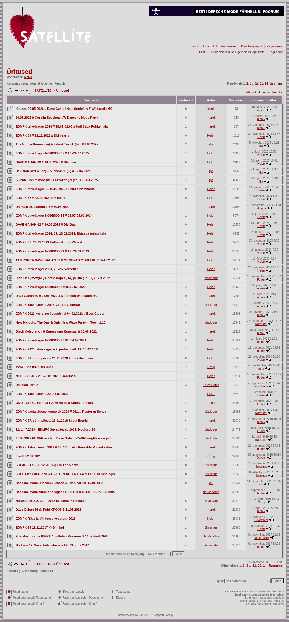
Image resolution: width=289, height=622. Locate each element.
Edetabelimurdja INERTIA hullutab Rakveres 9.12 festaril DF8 (61, 536)
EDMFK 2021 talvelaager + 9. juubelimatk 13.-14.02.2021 (57, 349)
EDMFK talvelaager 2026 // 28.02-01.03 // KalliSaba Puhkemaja (62, 126)
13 (261, 83)
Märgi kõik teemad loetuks (264, 92)
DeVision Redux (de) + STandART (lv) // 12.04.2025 (53, 171)
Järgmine (276, 83)
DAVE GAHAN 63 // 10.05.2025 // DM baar (46, 162)
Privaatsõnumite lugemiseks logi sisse (238, 52)
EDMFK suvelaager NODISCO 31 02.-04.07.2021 (51, 340)
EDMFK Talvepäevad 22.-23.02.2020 (42, 394)
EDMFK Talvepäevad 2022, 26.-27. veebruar (48, 304)
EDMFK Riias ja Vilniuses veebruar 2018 (46, 518)
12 (256, 83)
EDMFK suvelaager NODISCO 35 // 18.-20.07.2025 (52, 153)
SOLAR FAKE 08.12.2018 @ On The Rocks (47, 465)
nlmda (211, 108)
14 (266, 83)
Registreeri (274, 46)
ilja (211, 144)
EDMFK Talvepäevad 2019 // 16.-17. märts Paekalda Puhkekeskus (64, 447)
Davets (261, 457)
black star (211, 278)
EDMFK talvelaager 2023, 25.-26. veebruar (47, 269)
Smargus (211, 465)
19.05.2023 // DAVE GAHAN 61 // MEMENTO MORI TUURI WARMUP (65, 260)
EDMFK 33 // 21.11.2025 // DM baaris (42, 135)
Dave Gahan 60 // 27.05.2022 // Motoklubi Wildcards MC (57, 295)
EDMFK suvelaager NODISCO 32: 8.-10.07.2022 (51, 287)
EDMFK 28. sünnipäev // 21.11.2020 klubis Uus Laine (55, 358)
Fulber (261, 279)
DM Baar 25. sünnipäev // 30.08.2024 (43, 206)
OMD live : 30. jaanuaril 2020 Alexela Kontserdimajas (55, 402)
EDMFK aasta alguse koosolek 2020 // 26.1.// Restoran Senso (61, 411)
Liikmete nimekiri (225, 46)
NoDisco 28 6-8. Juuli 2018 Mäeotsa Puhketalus (51, 500)
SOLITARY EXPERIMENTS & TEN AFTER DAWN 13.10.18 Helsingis (65, 474)
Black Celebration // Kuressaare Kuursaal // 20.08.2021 (56, 331)
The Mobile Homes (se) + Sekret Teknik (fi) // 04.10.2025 (57, 144)
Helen (211, 135)
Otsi (206, 46)
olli (211, 483)
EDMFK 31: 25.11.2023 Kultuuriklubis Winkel (49, 242)
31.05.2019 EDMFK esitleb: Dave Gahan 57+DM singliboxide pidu (64, 438)
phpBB (132, 615)
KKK (195, 46)
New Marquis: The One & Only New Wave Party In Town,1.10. (61, 322)
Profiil (203, 52)
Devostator (211, 500)
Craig (211, 367)
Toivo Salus (211, 385)
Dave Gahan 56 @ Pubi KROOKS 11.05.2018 (48, 509)
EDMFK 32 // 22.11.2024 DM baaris (41, 197)
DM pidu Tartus (27, 385)
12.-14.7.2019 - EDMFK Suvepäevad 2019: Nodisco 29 (55, 429)
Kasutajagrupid (251, 46)
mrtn (261, 368)
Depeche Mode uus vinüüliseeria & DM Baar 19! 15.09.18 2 (59, 483)
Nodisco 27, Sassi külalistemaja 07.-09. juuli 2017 (52, 545)
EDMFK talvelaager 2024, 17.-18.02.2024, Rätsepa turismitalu (61, 233)
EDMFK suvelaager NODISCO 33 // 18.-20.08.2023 (52, 251)
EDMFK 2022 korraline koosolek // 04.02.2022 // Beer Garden (60, 313)
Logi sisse (276, 52)
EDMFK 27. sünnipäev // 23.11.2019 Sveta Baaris (52, 420)
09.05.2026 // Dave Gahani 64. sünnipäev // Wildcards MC (70, 108)
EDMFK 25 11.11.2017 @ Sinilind (40, 527)
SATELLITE (43, 90)
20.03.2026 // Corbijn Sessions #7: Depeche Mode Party (57, 117)
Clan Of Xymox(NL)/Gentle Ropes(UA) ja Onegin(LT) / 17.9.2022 (63, 278)
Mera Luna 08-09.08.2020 (34, 367)
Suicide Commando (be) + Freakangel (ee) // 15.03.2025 (57, 180)
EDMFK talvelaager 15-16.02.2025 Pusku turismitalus (55, 189)
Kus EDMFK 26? (28, 456)
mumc (261, 341)
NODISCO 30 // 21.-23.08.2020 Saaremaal (46, 376)
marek (28, 77)
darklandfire (211, 492)
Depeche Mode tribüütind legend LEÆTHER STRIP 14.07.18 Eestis (65, 492)
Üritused (19, 71)
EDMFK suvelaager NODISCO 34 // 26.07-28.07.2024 (54, 215)
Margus (261, 208)
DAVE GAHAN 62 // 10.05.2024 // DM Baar (46, 224)
